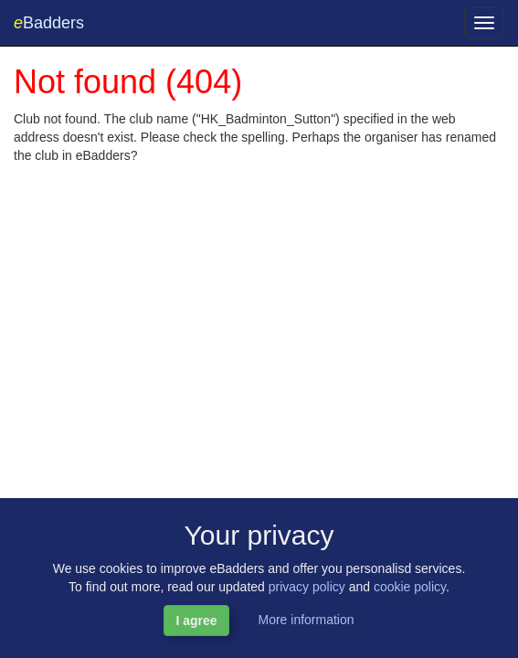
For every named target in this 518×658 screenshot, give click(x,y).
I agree (196, 620)
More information (306, 619)
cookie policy (410, 586)
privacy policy (307, 586)
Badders (49, 23)
